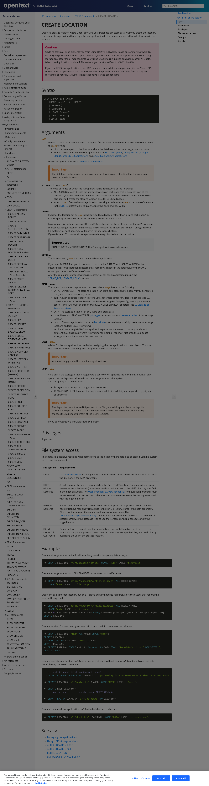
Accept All (180, 781)
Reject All (161, 781)
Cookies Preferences (140, 781)
